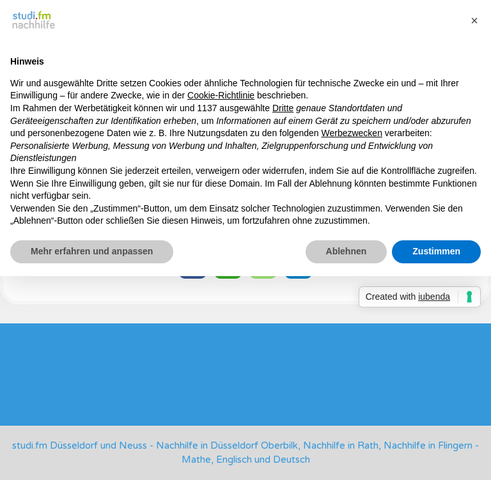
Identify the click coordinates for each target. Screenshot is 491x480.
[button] (474, 20)
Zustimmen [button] (436, 251)
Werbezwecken (351, 133)
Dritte (282, 108)
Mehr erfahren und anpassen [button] (92, 251)
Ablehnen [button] (346, 251)
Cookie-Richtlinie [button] (220, 95)
